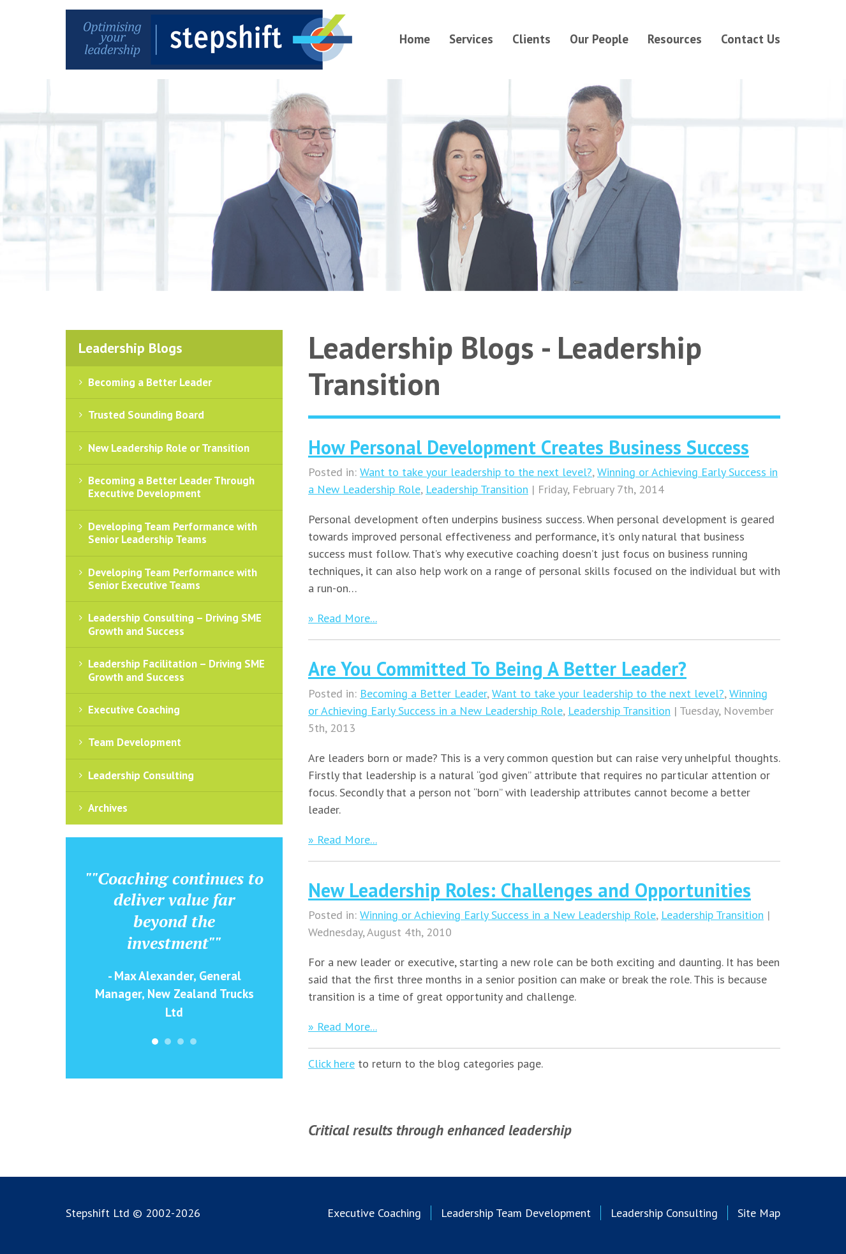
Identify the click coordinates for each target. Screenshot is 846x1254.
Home (414, 39)
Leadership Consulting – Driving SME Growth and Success (175, 624)
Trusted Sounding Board (146, 415)
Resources (675, 39)
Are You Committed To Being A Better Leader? (497, 668)
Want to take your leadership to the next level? (476, 472)
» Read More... (342, 618)
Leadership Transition (477, 489)
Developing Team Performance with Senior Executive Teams (172, 578)
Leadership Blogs (130, 348)
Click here (331, 1063)
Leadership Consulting (141, 775)
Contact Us (750, 39)
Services (471, 39)
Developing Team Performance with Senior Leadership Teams (172, 532)
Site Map (759, 1212)
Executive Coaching (134, 710)
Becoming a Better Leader (423, 693)
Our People (599, 39)
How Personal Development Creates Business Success (528, 447)
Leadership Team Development (516, 1212)
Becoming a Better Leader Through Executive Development (171, 487)
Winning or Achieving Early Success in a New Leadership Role (508, 914)
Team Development (134, 742)
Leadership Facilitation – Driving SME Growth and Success (176, 670)
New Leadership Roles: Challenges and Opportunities (529, 889)
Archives (108, 808)
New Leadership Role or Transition (168, 448)
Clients (531, 39)
